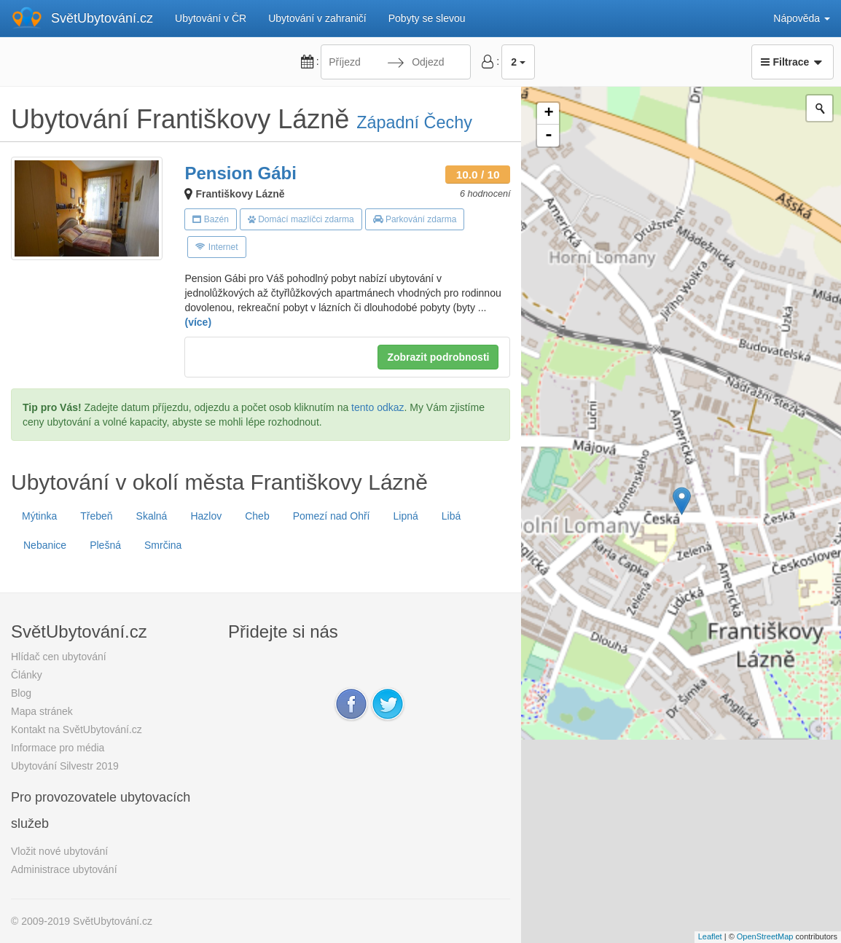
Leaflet (710, 936)
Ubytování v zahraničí (317, 18)
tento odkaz (377, 407)
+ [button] (548, 114)
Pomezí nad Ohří (331, 516)
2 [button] (518, 62)
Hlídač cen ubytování (58, 656)
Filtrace (792, 62)
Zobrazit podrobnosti (438, 357)
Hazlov (206, 516)
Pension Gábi (240, 173)
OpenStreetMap (765, 936)
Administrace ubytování (64, 869)
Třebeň (96, 516)
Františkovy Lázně (239, 194)
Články (26, 675)
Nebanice (44, 545)
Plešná (105, 545)
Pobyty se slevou (427, 18)
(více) (197, 322)
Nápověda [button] (801, 18)
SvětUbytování (102, 18)
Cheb (257, 516)
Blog (21, 693)
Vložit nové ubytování (59, 851)
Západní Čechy (414, 122)
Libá (451, 516)
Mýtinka (39, 516)
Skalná (152, 516)
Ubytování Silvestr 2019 (65, 766)
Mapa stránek (42, 711)
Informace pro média (57, 748)
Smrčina (162, 545)
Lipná (406, 516)
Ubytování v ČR (210, 18)
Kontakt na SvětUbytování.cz (76, 729)
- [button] (549, 135)
